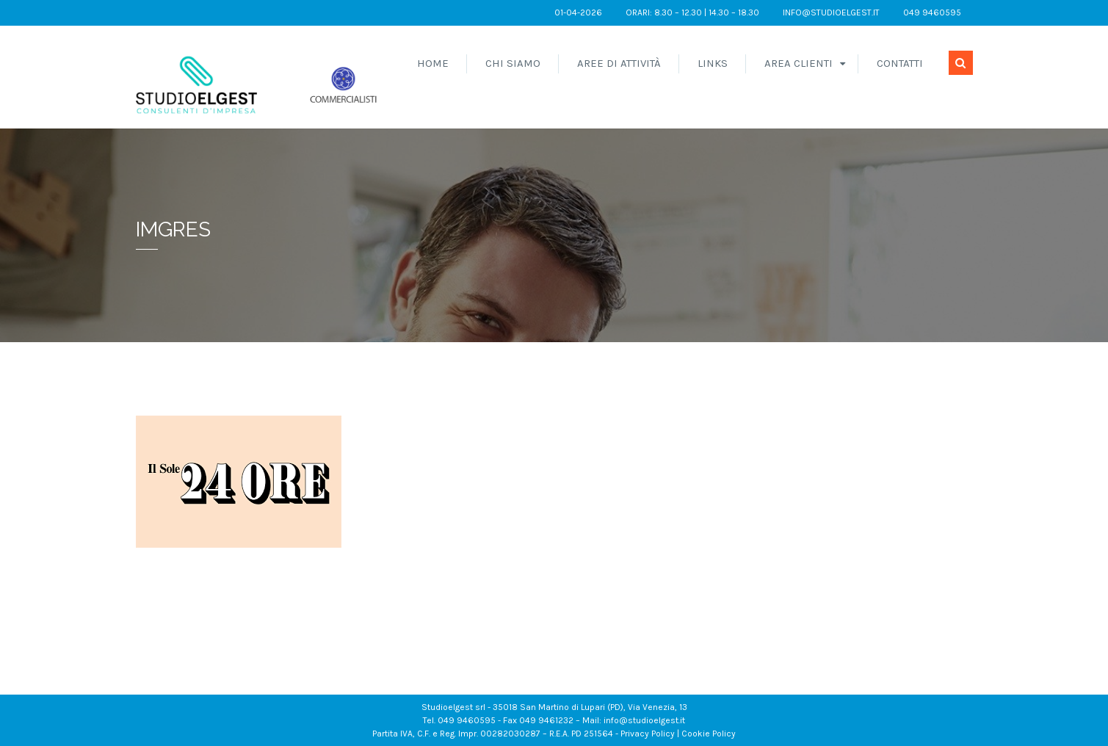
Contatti (900, 63)
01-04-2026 (578, 12)
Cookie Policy (708, 733)
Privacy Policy (647, 733)
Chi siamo (512, 63)
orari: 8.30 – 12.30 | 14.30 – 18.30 (692, 12)
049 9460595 (932, 12)
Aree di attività (619, 63)
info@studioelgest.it (831, 12)
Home (433, 63)
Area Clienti (798, 63)
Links (713, 63)
